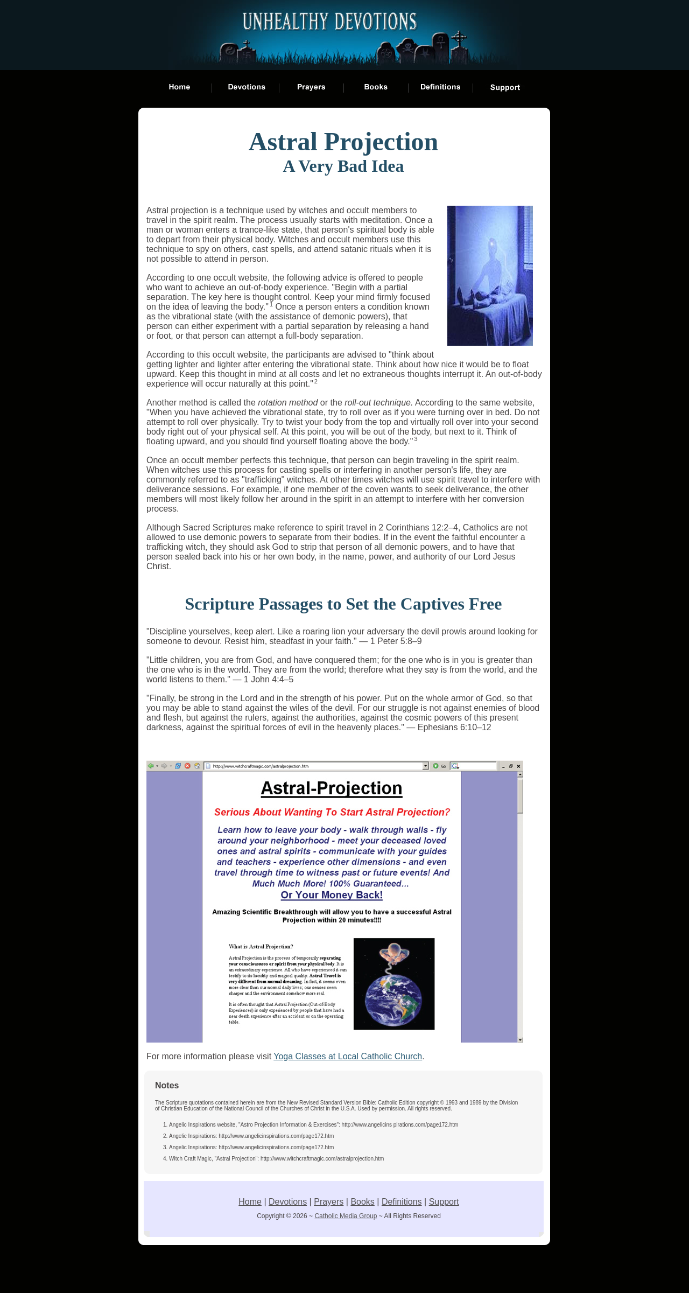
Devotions (288, 1201)
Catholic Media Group (345, 1216)
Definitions (402, 1201)
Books (362, 1201)
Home (250, 1201)
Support (444, 1201)
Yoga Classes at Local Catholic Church (347, 1056)
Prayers (328, 1201)
